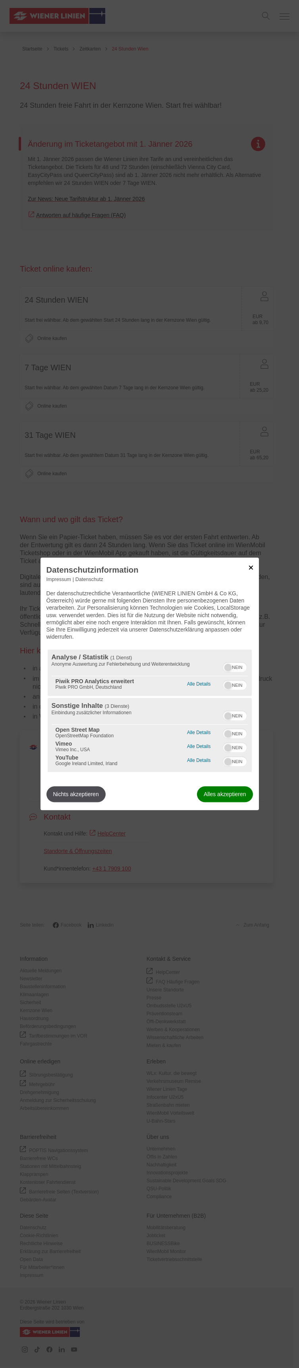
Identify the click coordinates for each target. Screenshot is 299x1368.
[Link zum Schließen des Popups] (251, 567)
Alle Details (198, 683)
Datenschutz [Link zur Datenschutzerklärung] (89, 579)
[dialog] (150, 684)
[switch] (235, 666)
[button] (227, 667)
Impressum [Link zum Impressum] (58, 579)
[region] (149, 711)
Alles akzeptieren (225, 794)
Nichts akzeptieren (76, 794)
